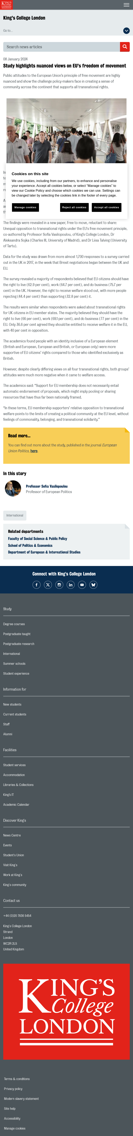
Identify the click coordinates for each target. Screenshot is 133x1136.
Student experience (32, 674)
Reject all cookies (74, 207)
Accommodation (30, 776)
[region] (67, 191)
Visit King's (26, 866)
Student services (30, 766)
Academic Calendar (32, 805)
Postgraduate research (35, 645)
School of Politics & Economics (30, 545)
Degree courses (30, 625)
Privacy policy (27, 1089)
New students (28, 705)
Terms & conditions (31, 1079)
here (33, 451)
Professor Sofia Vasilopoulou (47, 486)
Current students (30, 715)
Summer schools (30, 664)
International (14, 515)
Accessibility (26, 1118)
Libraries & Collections (34, 786)
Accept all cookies (106, 207)
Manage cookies (28, 1128)
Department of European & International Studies (44, 552)
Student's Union (29, 856)
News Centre (28, 836)
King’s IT (24, 795)
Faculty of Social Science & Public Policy (37, 538)
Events (23, 846)
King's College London (24, 17)
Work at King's (28, 876)
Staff (22, 725)
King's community (30, 886)
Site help (23, 1108)
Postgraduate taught (33, 635)
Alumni (23, 735)
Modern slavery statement (35, 1098)
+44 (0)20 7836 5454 (17, 915)
